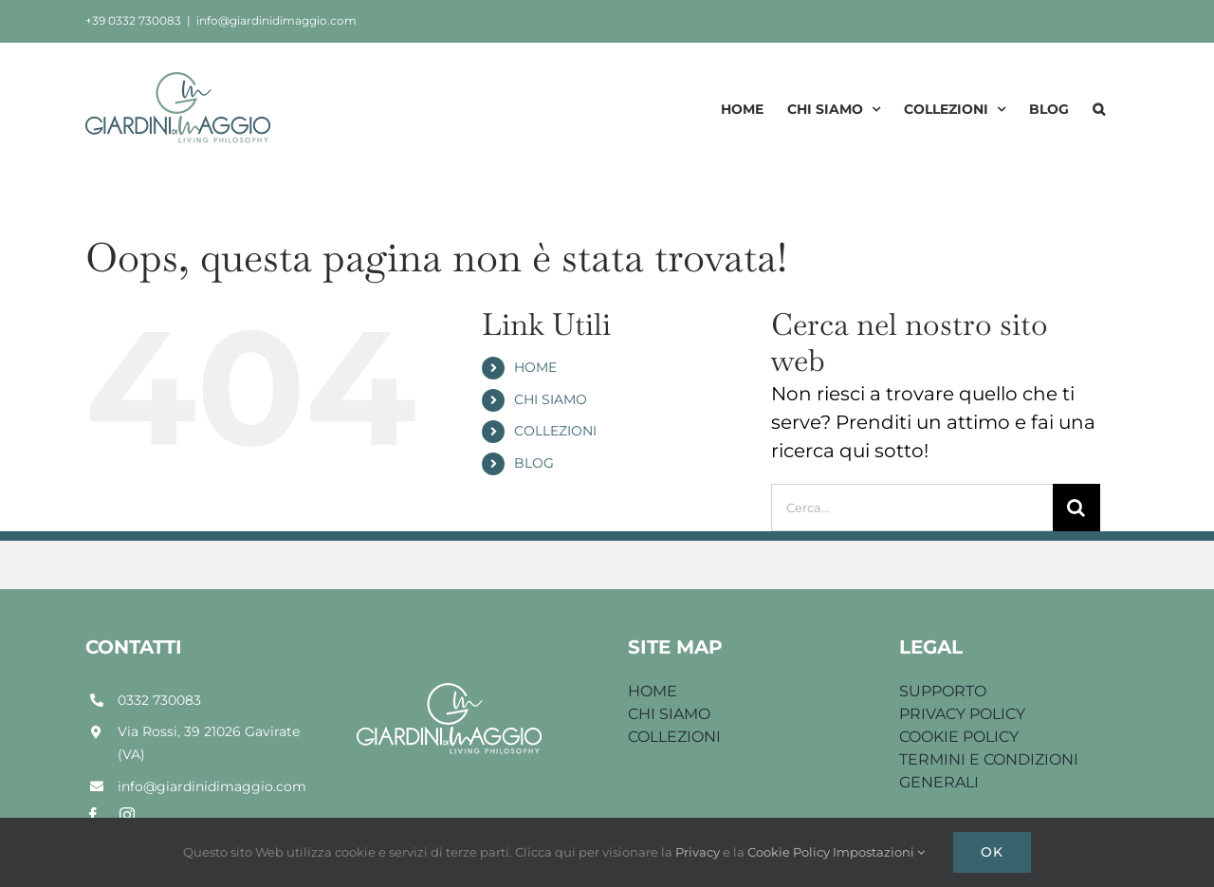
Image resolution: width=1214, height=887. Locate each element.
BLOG (534, 462)
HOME (535, 367)
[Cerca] (1076, 507)
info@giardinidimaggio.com (276, 20)
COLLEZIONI (555, 430)
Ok (992, 851)
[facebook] (93, 814)
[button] (1099, 108)
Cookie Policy (790, 851)
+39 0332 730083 (133, 20)
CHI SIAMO (550, 399)
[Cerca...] (912, 507)
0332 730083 (159, 700)
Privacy (699, 851)
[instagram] (127, 814)
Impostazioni (879, 851)
